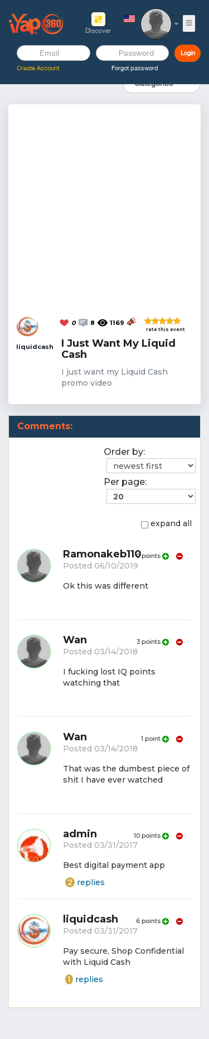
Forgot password (134, 68)
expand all (166, 523)
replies (85, 882)
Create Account (38, 68)
